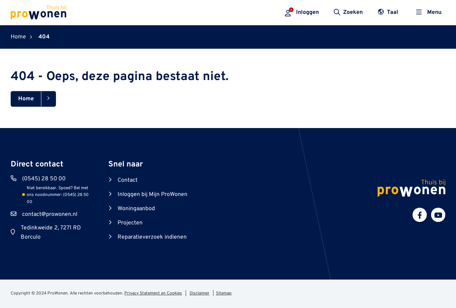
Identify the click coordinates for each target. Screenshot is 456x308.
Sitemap (224, 293)
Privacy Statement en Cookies (153, 293)
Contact (128, 180)
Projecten (130, 223)
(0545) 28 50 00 (44, 178)
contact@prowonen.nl (49, 214)
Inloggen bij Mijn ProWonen (152, 194)
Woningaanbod (136, 208)
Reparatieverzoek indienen (152, 237)
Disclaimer (199, 293)
